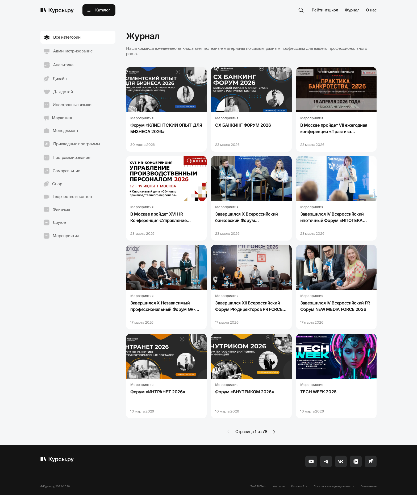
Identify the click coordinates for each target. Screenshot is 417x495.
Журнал (352, 10)
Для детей (58, 91)
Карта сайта (299, 486)
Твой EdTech (258, 486)
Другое (55, 222)
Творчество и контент (69, 196)
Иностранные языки (67, 105)
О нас (371, 10)
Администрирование (68, 51)
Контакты (279, 486)
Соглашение (369, 486)
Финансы (57, 209)
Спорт (54, 184)
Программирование (67, 157)
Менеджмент (61, 130)
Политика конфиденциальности (334, 486)
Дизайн (55, 79)
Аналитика (58, 65)
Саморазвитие (62, 171)
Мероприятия (61, 236)
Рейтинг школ (325, 10)
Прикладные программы (72, 144)
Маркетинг (58, 118)
